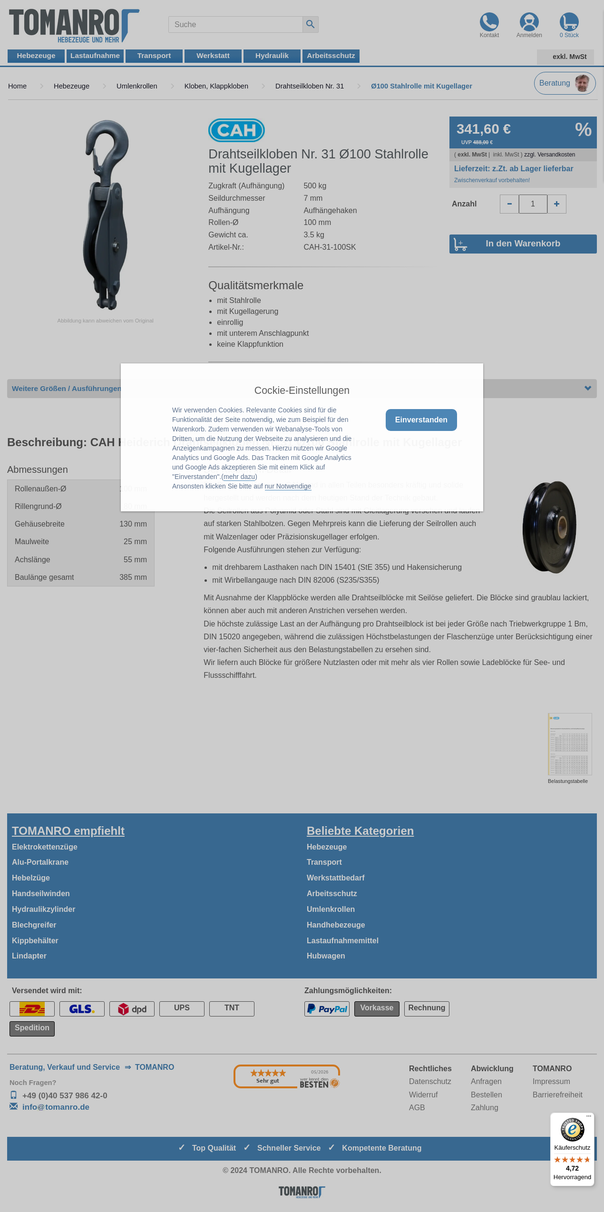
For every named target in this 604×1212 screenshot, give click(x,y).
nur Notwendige (288, 486)
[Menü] (588, 1118)
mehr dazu (239, 476)
